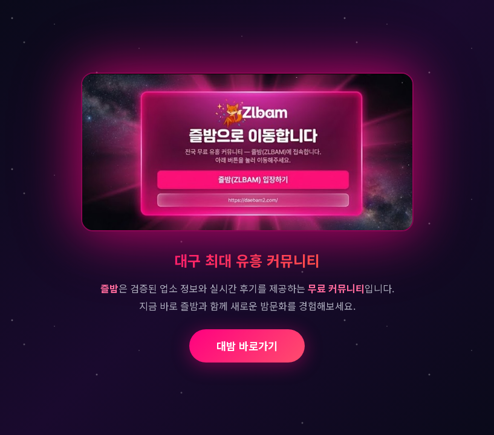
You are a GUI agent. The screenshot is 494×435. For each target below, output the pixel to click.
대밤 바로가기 (247, 345)
